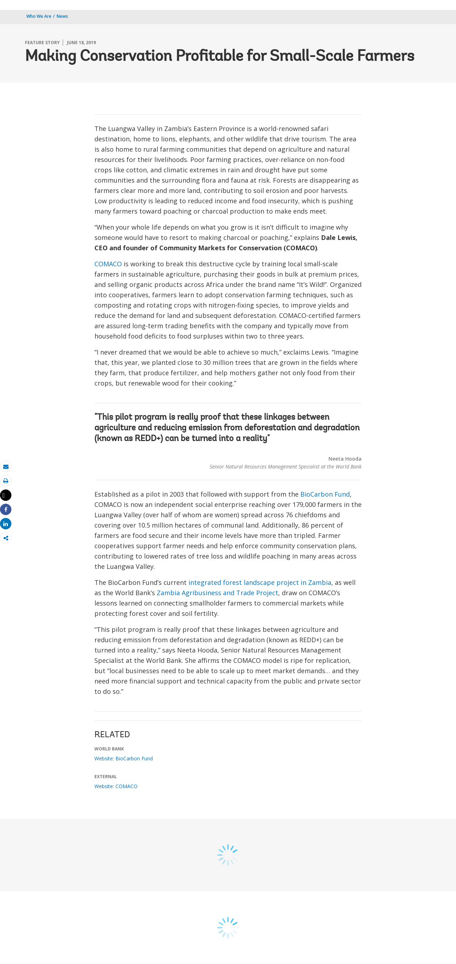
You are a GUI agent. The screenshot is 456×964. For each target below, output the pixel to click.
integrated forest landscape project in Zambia (259, 582)
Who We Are (38, 16)
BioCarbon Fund (325, 494)
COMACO (108, 264)
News (62, 16)
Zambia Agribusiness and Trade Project (217, 592)
